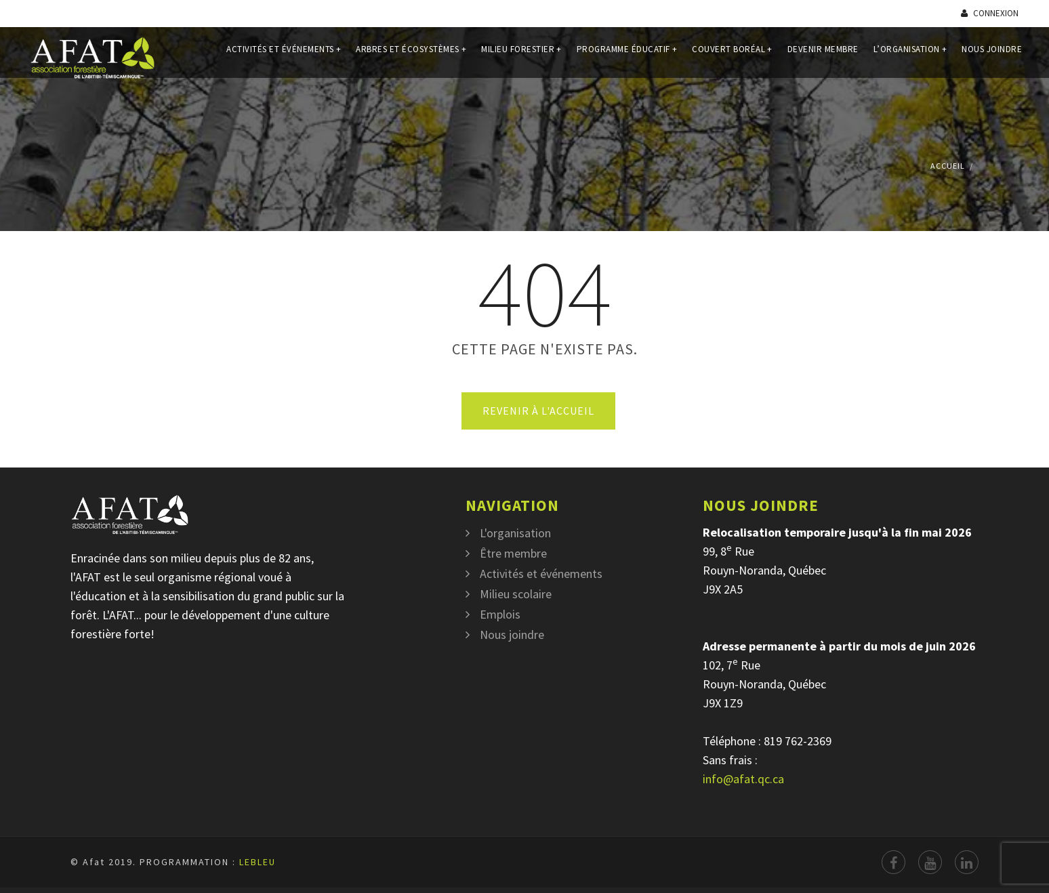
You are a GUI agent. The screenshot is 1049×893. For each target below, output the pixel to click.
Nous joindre (992, 56)
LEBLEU (257, 862)
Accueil (947, 166)
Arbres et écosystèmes (411, 56)
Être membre (513, 553)
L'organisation (515, 533)
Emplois (500, 614)
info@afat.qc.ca (743, 779)
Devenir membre (823, 56)
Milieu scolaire (516, 594)
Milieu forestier (521, 56)
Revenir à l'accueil (538, 410)
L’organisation (910, 56)
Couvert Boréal (732, 56)
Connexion (990, 13)
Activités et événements (283, 56)
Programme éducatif (627, 56)
